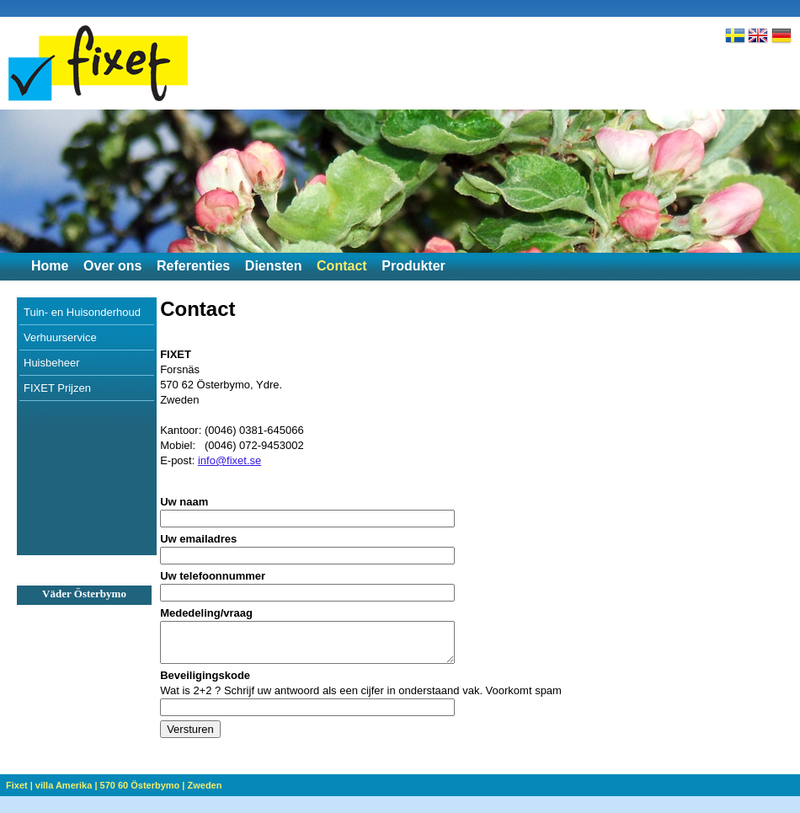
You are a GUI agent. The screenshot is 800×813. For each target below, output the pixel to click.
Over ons (112, 266)
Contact (342, 266)
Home (49, 266)
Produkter (413, 266)
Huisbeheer (52, 362)
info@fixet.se (229, 460)
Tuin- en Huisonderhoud (82, 312)
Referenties (193, 266)
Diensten (273, 266)
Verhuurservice (60, 337)
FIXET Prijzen (57, 388)
